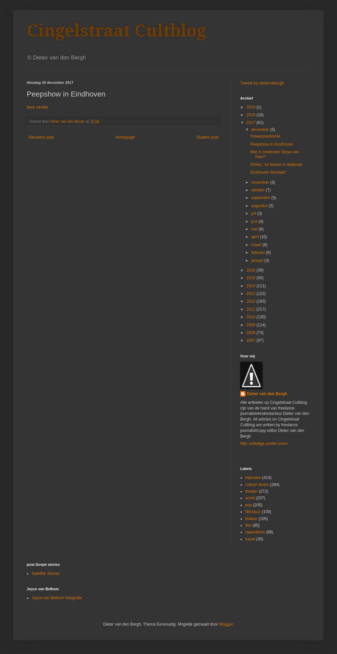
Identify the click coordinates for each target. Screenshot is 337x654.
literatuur (253, 511)
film (248, 525)
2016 (252, 270)
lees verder (37, 107)
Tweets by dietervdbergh (262, 83)
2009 (252, 325)
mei (255, 229)
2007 (252, 340)
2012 (252, 301)
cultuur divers (257, 484)
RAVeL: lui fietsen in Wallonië (276, 164)
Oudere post (208, 137)
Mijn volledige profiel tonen (264, 443)
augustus (260, 205)
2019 (252, 107)
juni (255, 221)
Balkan (251, 518)
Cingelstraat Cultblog (116, 30)
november (260, 182)
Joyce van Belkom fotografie (57, 598)
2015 (252, 278)
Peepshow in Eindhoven (271, 144)
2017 (252, 122)
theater (251, 491)
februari (258, 252)
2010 (252, 317)
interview (253, 477)
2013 (252, 293)
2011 (252, 309)
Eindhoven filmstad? (268, 172)
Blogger (226, 624)
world (250, 498)
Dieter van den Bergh (267, 393)
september (261, 197)
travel (250, 539)
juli (254, 213)
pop (248, 505)
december (260, 129)
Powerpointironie (265, 136)
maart (257, 244)
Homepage (125, 137)
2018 (252, 115)
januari (257, 260)
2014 (252, 286)
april (255, 236)
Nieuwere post (41, 137)
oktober (258, 190)
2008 (252, 332)
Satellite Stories (45, 573)
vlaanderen (255, 532)
